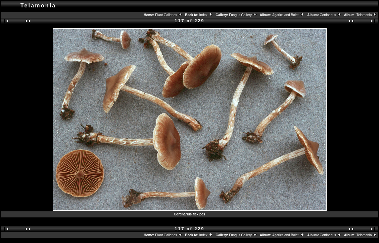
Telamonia (367, 15)
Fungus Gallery (243, 15)
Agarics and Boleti (288, 15)
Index (206, 15)
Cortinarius (330, 15)
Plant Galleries (168, 15)
